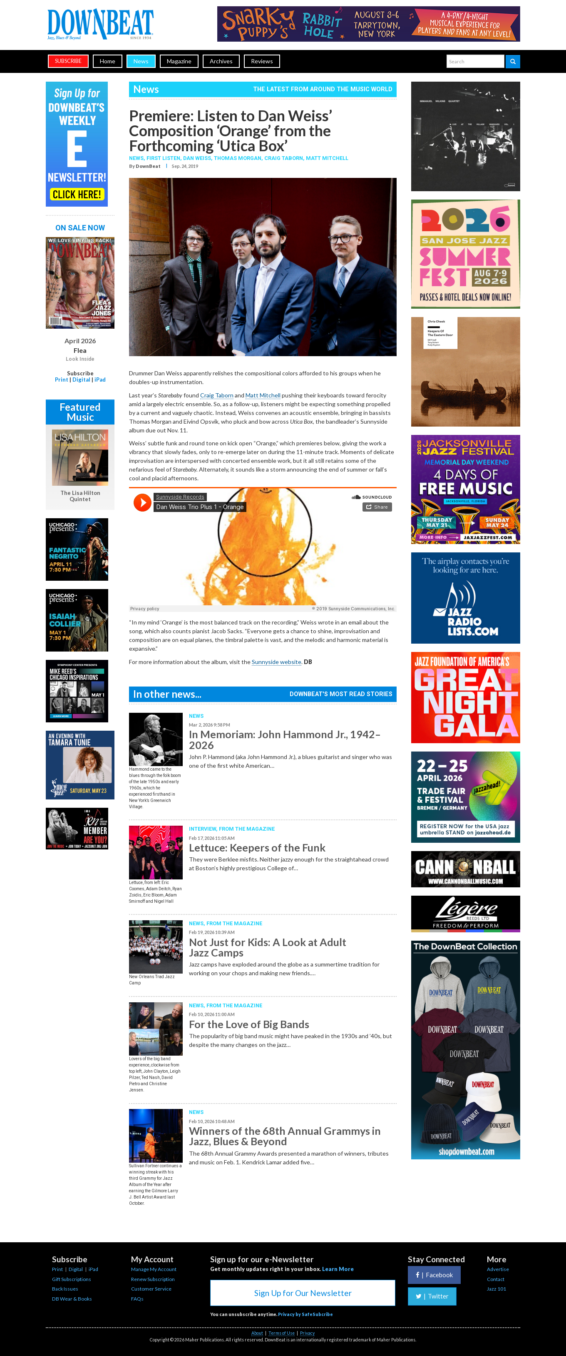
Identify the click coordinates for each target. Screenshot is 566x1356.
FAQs (137, 1299)
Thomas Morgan (237, 158)
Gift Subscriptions (71, 1279)
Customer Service (151, 1289)
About (257, 1333)
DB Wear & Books (72, 1299)
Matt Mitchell (327, 158)
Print (61, 379)
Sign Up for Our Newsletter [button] (303, 1293)
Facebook (434, 1275)
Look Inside (80, 359)
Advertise (498, 1269)
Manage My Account (153, 1269)
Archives (221, 61)
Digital (81, 379)
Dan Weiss (197, 158)
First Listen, (164, 158)
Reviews (262, 61)
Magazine (179, 61)
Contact (495, 1279)
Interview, (204, 829)
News (141, 61)
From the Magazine (247, 829)
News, (137, 158)
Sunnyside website (276, 661)
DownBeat (148, 166)
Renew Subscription (153, 1279)
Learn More (338, 1269)
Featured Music (80, 412)
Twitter (432, 1296)
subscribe (68, 61)
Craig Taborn (283, 158)
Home (107, 61)
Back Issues (65, 1289)
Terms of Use (281, 1333)
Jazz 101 (496, 1289)
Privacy (307, 1333)
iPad (100, 379)
